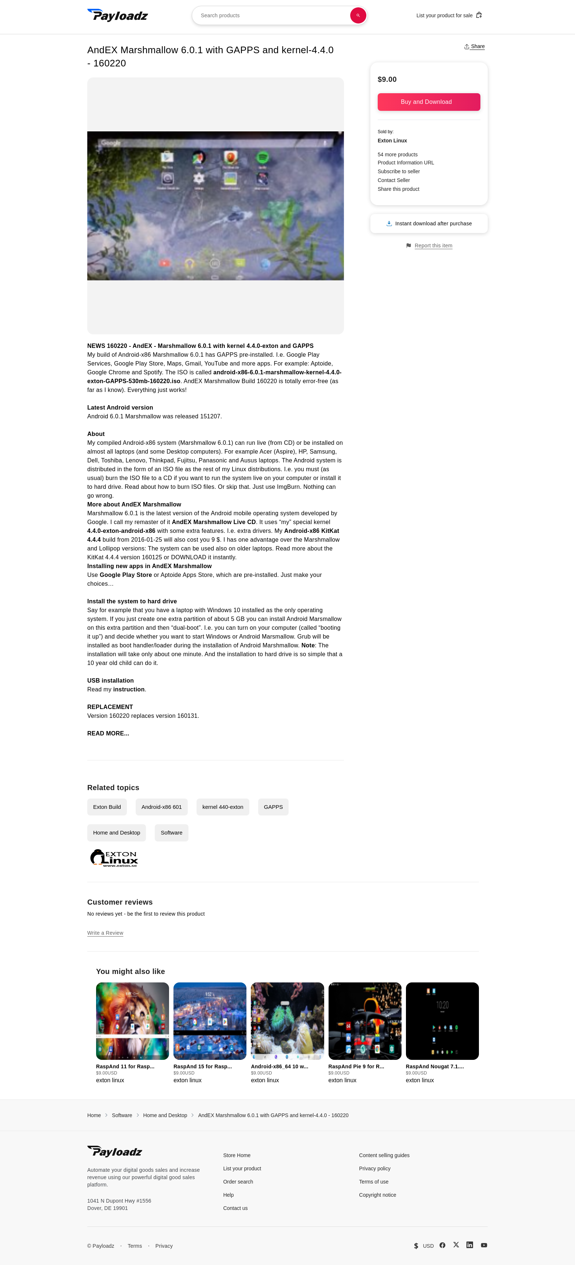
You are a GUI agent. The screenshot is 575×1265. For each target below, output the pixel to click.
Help (228, 1195)
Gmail (193, 363)
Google (97, 522)
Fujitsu (186, 460)
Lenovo (135, 460)
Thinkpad (161, 460)
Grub (304, 636)
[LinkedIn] (469, 1245)
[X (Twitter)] (456, 1245)
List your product (242, 1168)
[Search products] (358, 15)
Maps (174, 363)
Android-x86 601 (162, 807)
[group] (132, 1033)
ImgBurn (288, 487)
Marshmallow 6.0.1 (184, 346)
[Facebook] (442, 1245)
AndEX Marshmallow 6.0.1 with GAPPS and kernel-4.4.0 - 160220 (273, 1115)
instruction (129, 689)
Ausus (248, 460)
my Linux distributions (251, 469)
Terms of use (373, 1182)
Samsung (322, 451)
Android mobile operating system (255, 513)
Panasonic (213, 460)
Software (171, 832)
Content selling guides (384, 1155)
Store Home (237, 1155)
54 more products (398, 154)
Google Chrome (108, 372)
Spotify (153, 372)
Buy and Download (429, 102)
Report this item (429, 246)
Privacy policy (375, 1168)
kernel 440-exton (222, 807)
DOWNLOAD (188, 557)
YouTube (216, 363)
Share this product (399, 189)
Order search (238, 1182)
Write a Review (105, 933)
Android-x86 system (149, 443)
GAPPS (227, 355)
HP (302, 451)
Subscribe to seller (399, 171)
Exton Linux (392, 140)
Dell (92, 460)
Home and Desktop (116, 832)
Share (474, 46)
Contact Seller (394, 180)
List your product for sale (450, 14)
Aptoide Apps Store (187, 575)
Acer (266, 451)
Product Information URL (406, 163)
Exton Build (107, 807)
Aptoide (321, 363)
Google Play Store (139, 363)
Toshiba (111, 460)
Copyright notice (377, 1195)
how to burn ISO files (186, 487)
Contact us (235, 1208)
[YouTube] (484, 1245)
